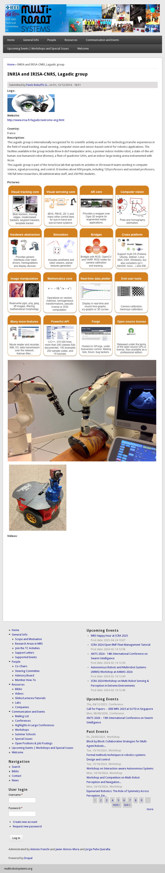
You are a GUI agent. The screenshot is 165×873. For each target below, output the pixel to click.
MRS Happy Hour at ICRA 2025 (109, 635)
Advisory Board (24, 675)
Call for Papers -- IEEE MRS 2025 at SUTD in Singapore (120, 708)
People (51, 40)
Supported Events (26, 657)
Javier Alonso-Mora (67, 849)
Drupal (28, 858)
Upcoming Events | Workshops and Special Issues (38, 48)
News (15, 780)
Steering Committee (27, 671)
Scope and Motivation (28, 639)
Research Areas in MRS (29, 643)
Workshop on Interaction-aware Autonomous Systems (120, 768)
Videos (19, 693)
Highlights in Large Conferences (34, 725)
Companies (22, 707)
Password (16, 808)
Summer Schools (25, 734)
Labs (18, 702)
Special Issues (23, 738)
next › (116, 804)
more (150, 809)
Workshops (22, 729)
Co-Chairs (21, 666)
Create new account (25, 821)
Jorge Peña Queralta (97, 849)
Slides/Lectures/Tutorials (30, 698)
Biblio (18, 689)
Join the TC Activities (27, 648)
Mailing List (22, 716)
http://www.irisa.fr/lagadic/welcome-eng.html (35, 120)
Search (16, 766)
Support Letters (24, 652)
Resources (71, 40)
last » (127, 804)
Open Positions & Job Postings (33, 743)
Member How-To (25, 680)
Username (16, 794)
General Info (31, 40)
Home (11, 40)
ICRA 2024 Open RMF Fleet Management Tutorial (120, 644)
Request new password (27, 826)
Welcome (83, 48)
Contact (16, 775)
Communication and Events (102, 40)
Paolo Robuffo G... (37, 85)
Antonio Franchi (39, 849)
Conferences (23, 720)
